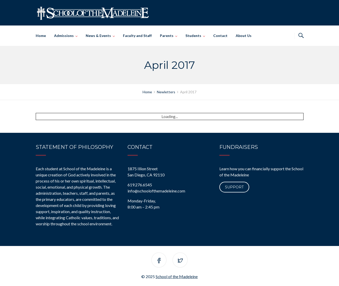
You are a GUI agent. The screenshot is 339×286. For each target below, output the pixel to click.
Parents (166, 35)
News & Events (98, 35)
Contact (220, 35)
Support (234, 187)
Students (193, 35)
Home (41, 35)
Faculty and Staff (137, 35)
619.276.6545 (140, 184)
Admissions (64, 35)
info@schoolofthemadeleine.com (156, 190)
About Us (244, 35)
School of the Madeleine (177, 276)
